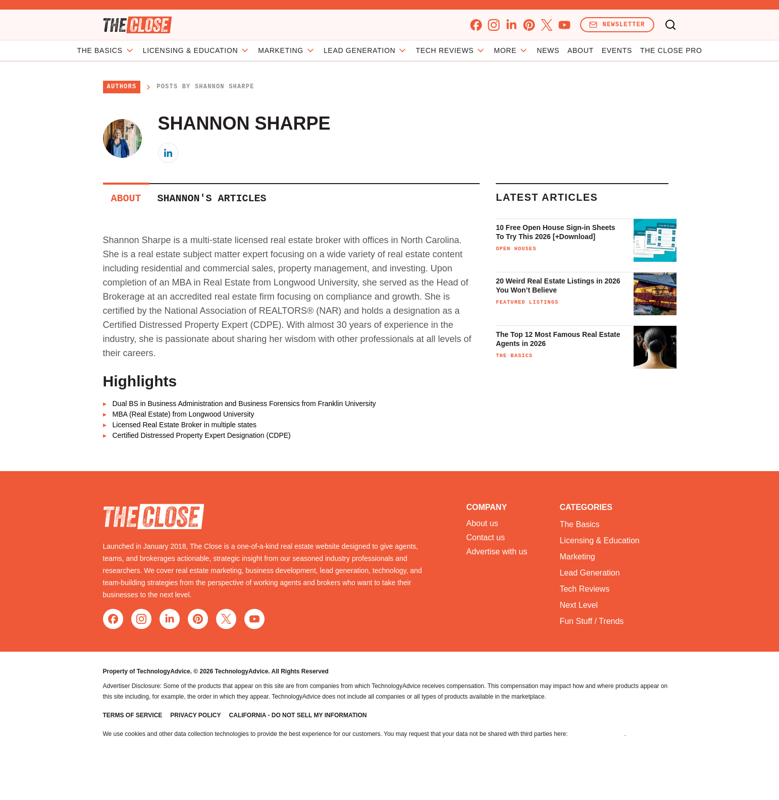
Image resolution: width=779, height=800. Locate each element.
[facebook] (476, 25)
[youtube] (564, 25)
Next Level (578, 605)
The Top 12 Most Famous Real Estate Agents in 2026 (558, 339)
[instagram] (493, 25)
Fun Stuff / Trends (591, 621)
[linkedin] (511, 25)
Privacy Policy (195, 715)
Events (577, 50)
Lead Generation (404, 50)
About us (482, 524)
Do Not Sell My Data (597, 733)
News (509, 50)
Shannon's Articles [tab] (212, 198)
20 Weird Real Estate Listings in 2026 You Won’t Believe (558, 285)
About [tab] (126, 198)
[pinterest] (529, 25)
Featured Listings (527, 302)
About (541, 50)
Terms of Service (133, 715)
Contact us (485, 538)
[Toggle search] (670, 25)
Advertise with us (497, 552)
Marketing (326, 50)
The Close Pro (632, 50)
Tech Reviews (584, 589)
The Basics (145, 50)
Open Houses (516, 248)
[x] (546, 25)
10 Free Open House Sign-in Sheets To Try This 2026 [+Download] (555, 232)
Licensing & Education (235, 50)
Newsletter (617, 24)
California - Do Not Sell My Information (298, 715)
